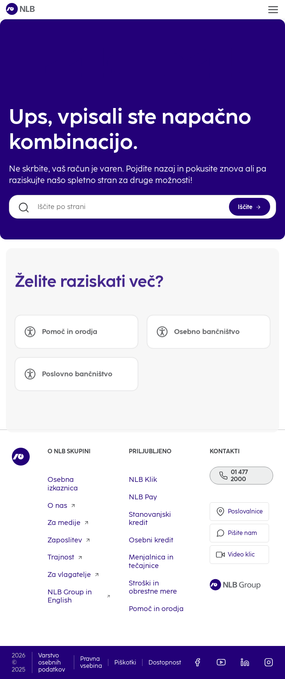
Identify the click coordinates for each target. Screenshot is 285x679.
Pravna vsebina (91, 662)
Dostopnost (164, 662)
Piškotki (125, 662)
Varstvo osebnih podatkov (51, 662)
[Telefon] (241, 475)
